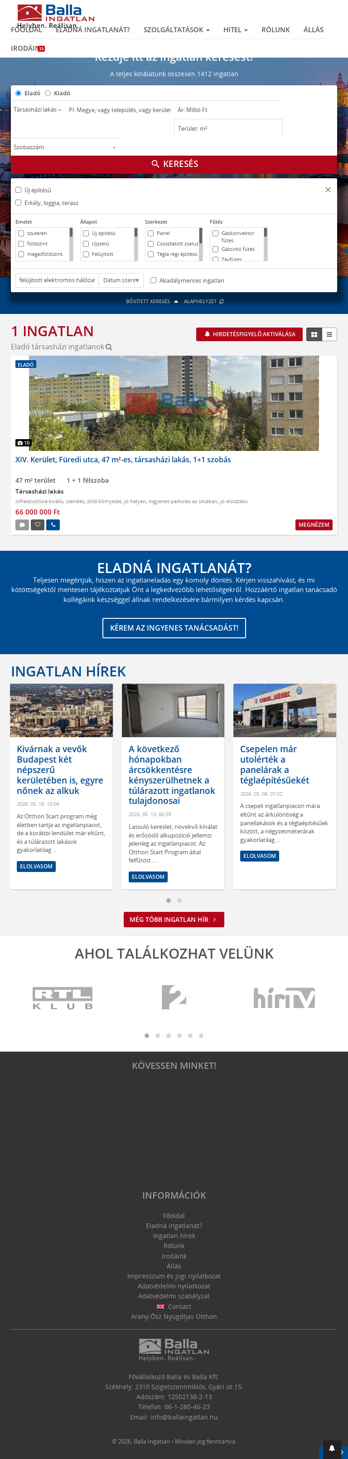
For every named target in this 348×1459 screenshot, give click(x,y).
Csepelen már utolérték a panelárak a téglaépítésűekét (275, 764)
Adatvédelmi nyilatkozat (174, 1286)
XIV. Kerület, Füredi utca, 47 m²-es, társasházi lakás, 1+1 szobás (123, 460)
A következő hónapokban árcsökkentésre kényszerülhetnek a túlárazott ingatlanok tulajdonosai (173, 775)
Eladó (32, 93)
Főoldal (26, 29)
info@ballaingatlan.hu (184, 1417)
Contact (174, 1306)
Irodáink (28, 48)
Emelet (23, 221)
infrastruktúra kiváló (39, 501)
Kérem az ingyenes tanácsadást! (174, 628)
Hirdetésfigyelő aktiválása (253, 334)
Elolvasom (37, 866)
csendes (75, 501)
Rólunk (275, 29)
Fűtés (216, 221)
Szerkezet (156, 221)
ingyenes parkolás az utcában (183, 501)
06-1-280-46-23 (187, 1406)
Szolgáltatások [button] (177, 29)
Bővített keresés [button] (153, 301)
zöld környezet (104, 501)
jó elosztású (234, 501)
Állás (314, 29)
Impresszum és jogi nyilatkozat (174, 1276)
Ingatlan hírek (68, 671)
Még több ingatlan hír (174, 919)
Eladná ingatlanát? (93, 29)
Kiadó (62, 93)
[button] (328, 190)
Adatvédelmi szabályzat (174, 1296)
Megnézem (314, 525)
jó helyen (135, 501)
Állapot (88, 221)
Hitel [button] (235, 29)
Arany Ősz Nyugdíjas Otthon (174, 1316)
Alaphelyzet (204, 301)
